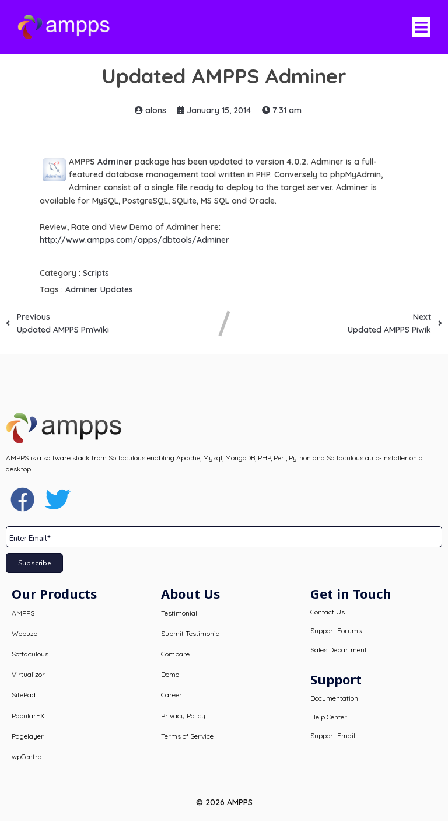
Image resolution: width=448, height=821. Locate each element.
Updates (116, 289)
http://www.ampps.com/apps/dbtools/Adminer (134, 240)
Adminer (114, 161)
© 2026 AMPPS (224, 802)
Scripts (96, 273)
